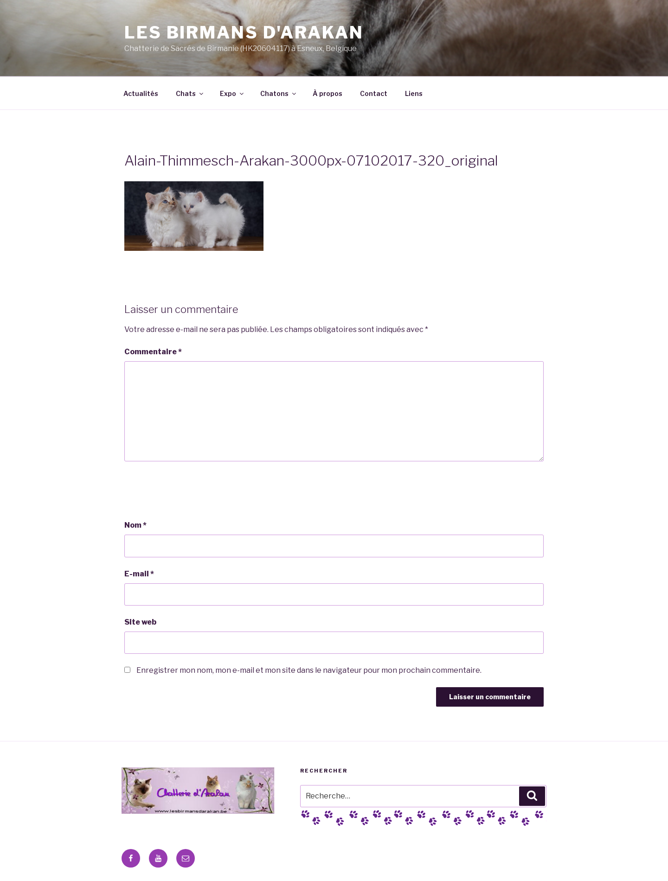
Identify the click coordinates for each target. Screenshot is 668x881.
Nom (135, 525)
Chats (190, 93)
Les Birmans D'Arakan (244, 32)
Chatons (278, 93)
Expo (232, 93)
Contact (373, 93)
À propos (327, 93)
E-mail (139, 573)
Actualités (140, 93)
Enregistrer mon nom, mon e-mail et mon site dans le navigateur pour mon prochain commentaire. (309, 670)
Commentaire (153, 351)
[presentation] (194, 490)
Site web (140, 622)
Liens (414, 93)
